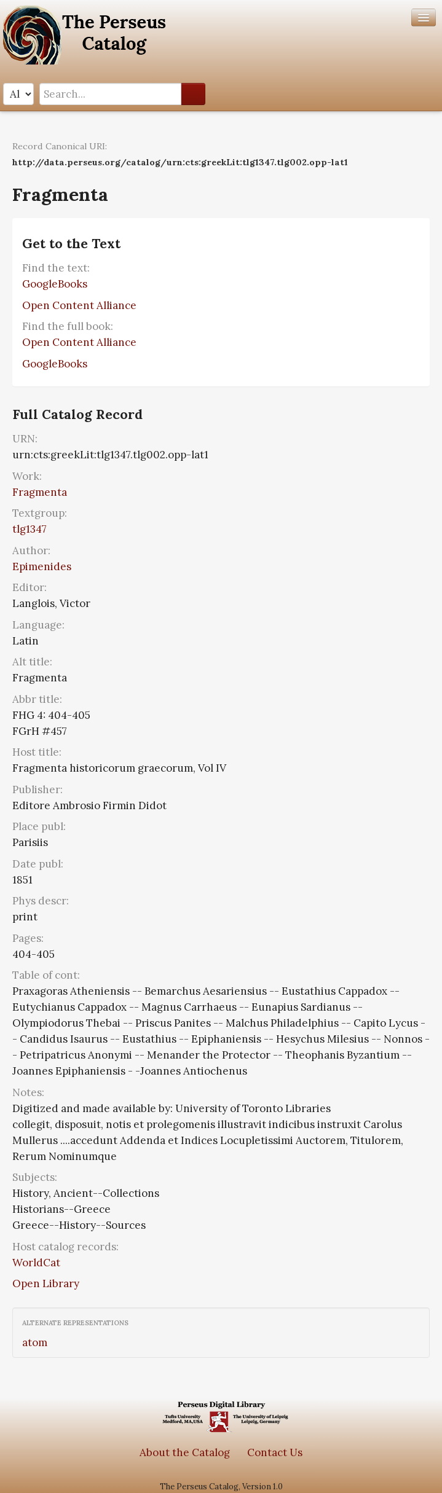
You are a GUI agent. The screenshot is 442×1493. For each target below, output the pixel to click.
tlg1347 (29, 529)
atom (34, 1342)
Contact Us (274, 1452)
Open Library (45, 1283)
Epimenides (41, 566)
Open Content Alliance (79, 305)
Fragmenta (39, 492)
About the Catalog (185, 1452)
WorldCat (36, 1262)
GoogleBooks (54, 284)
